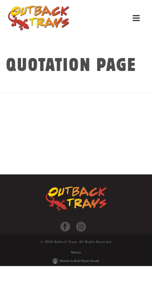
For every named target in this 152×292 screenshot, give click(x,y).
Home (53, 87)
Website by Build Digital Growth (79, 260)
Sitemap (76, 252)
